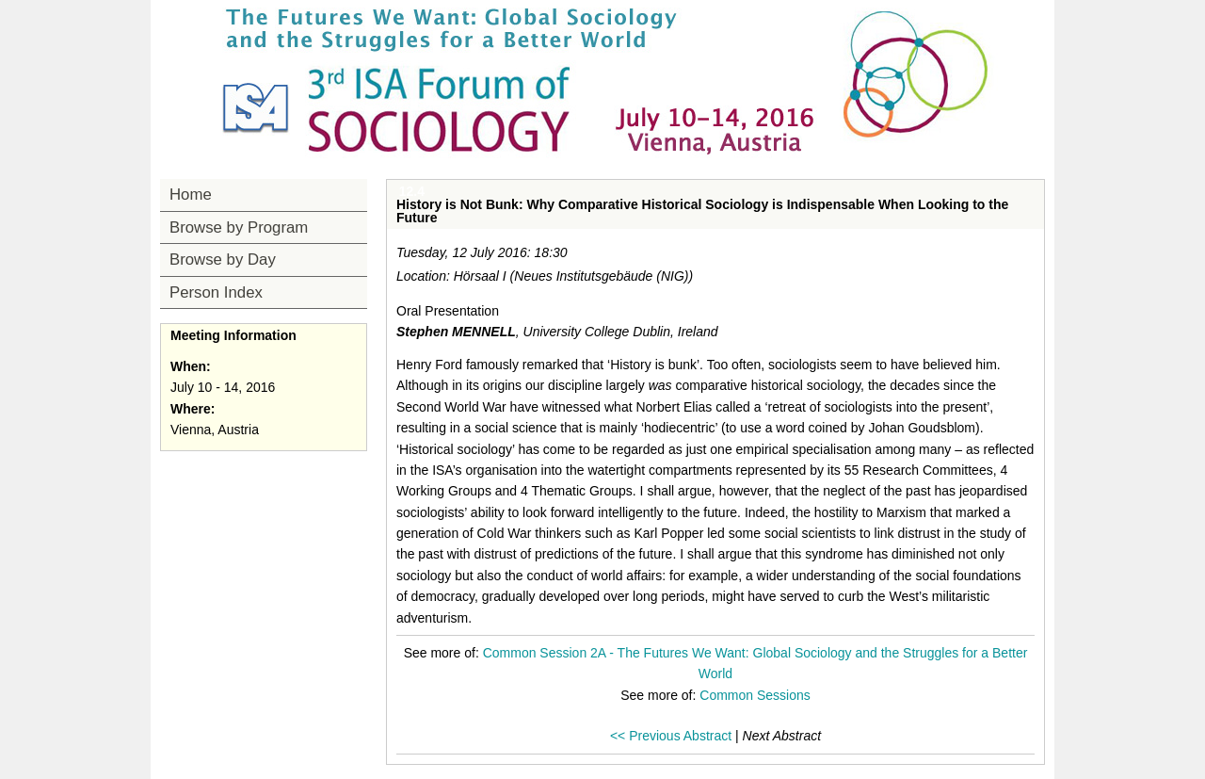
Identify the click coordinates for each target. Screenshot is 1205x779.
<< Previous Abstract (670, 735)
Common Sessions (755, 695)
